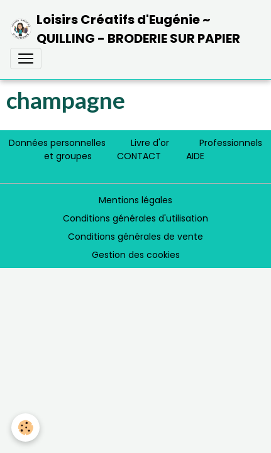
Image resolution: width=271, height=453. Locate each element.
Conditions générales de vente (135, 236)
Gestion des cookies (136, 255)
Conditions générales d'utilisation (135, 218)
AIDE (195, 156)
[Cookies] (25, 427)
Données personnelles (57, 143)
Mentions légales (135, 200)
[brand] (130, 29)
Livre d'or (150, 143)
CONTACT (139, 156)
